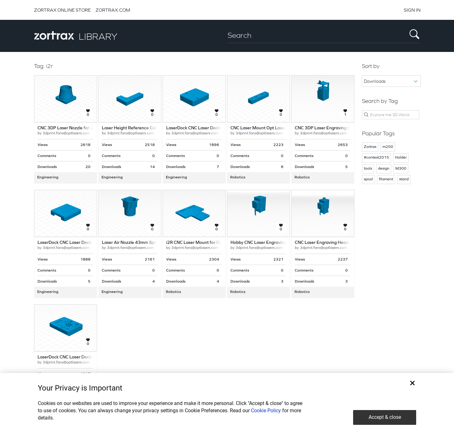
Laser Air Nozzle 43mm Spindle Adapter (141, 242)
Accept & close (385, 417)
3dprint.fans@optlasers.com (66, 133)
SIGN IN (412, 10)
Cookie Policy (266, 411)
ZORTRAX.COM (113, 10)
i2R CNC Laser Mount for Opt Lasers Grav (207, 242)
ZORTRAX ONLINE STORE (62, 10)
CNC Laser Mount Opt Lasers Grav (264, 128)
